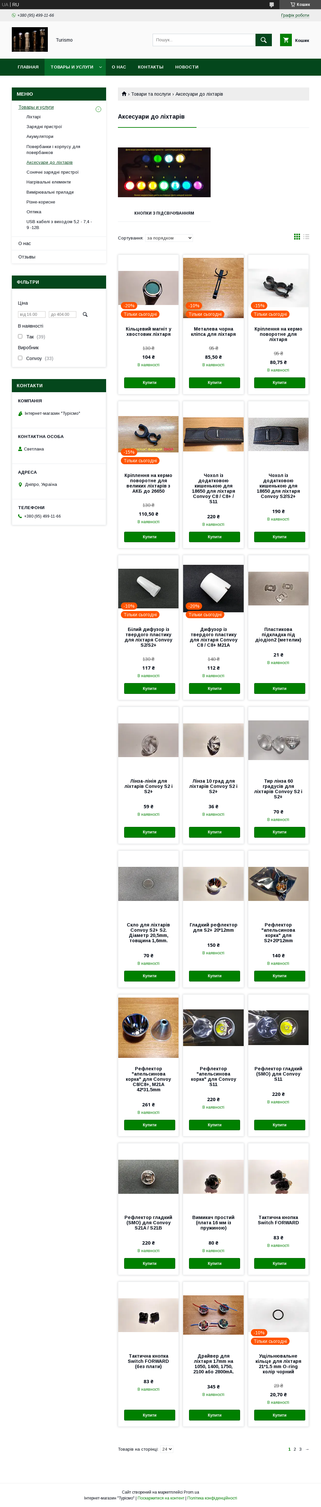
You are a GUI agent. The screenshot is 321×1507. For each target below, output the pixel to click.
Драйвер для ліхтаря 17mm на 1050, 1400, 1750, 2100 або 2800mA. (213, 1363)
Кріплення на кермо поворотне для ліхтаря (278, 334)
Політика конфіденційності (212, 1498)
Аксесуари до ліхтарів (50, 162)
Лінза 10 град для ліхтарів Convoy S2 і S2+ (213, 786)
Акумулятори (40, 136)
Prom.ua (191, 1492)
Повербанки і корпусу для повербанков (53, 149)
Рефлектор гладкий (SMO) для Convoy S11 (278, 1074)
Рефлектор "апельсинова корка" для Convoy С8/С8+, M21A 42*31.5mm (148, 1079)
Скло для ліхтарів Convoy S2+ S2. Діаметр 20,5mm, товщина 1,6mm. (148, 932)
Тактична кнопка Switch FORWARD (278, 1220)
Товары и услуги (71, 67)
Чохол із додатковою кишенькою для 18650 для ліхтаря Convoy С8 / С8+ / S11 (213, 488)
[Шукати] (263, 40)
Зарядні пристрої (44, 126)
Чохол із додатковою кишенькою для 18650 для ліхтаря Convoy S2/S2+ (278, 486)
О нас (119, 67)
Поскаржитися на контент (161, 1498)
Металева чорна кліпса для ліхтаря (213, 331)
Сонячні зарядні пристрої (53, 172)
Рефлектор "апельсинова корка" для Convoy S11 (213, 1076)
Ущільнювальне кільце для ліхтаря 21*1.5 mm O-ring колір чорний (278, 1363)
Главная (28, 67)
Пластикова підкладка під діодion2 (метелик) (278, 634)
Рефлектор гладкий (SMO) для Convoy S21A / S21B (148, 1222)
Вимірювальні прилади (50, 192)
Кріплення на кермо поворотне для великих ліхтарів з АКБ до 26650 (148, 483)
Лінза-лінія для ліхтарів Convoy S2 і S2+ (148, 786)
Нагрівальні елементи (49, 182)
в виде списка (306, 238)
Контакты (150, 67)
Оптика (34, 211)
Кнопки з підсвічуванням (164, 213)
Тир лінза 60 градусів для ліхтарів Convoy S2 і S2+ (278, 788)
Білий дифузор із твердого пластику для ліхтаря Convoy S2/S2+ (148, 637)
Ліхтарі (34, 116)
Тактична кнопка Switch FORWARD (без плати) (148, 1361)
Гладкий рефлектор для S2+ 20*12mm (213, 927)
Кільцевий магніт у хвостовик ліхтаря (148, 331)
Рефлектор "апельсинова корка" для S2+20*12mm (278, 932)
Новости (186, 67)
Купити (150, 382)
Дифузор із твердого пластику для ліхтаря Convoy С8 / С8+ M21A (213, 637)
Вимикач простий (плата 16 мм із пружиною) (213, 1222)
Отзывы (26, 256)
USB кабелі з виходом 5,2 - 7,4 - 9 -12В (59, 224)
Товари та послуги (151, 94)
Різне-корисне (41, 202)
